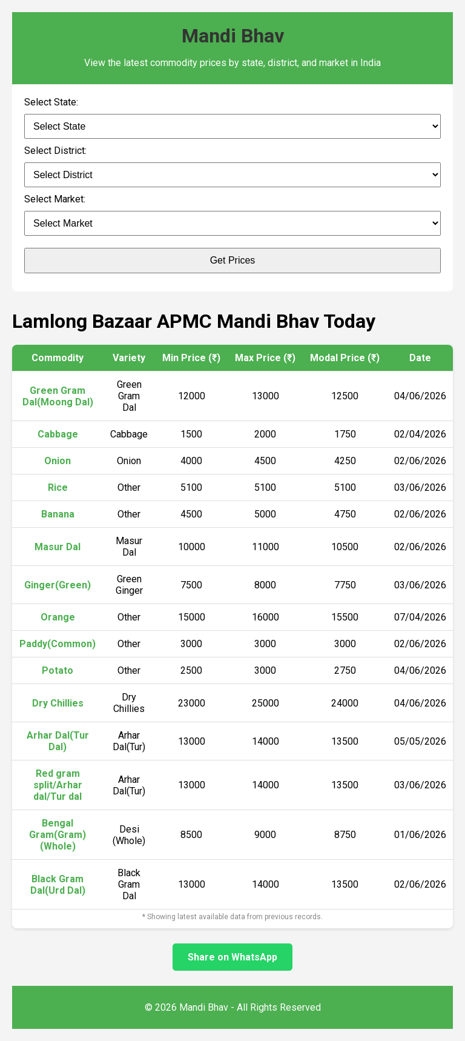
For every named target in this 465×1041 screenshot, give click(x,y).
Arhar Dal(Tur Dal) (58, 741)
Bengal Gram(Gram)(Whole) (57, 834)
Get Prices (233, 260)
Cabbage (58, 434)
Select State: (51, 102)
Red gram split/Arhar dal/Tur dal (57, 785)
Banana (57, 514)
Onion (57, 461)
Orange (58, 617)
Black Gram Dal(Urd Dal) (57, 884)
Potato (57, 670)
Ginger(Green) (57, 585)
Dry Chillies (58, 703)
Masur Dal (58, 547)
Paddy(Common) (57, 644)
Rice (58, 487)
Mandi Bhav (233, 35)
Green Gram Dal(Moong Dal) (57, 396)
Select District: (55, 150)
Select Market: (54, 199)
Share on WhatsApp (232, 957)
